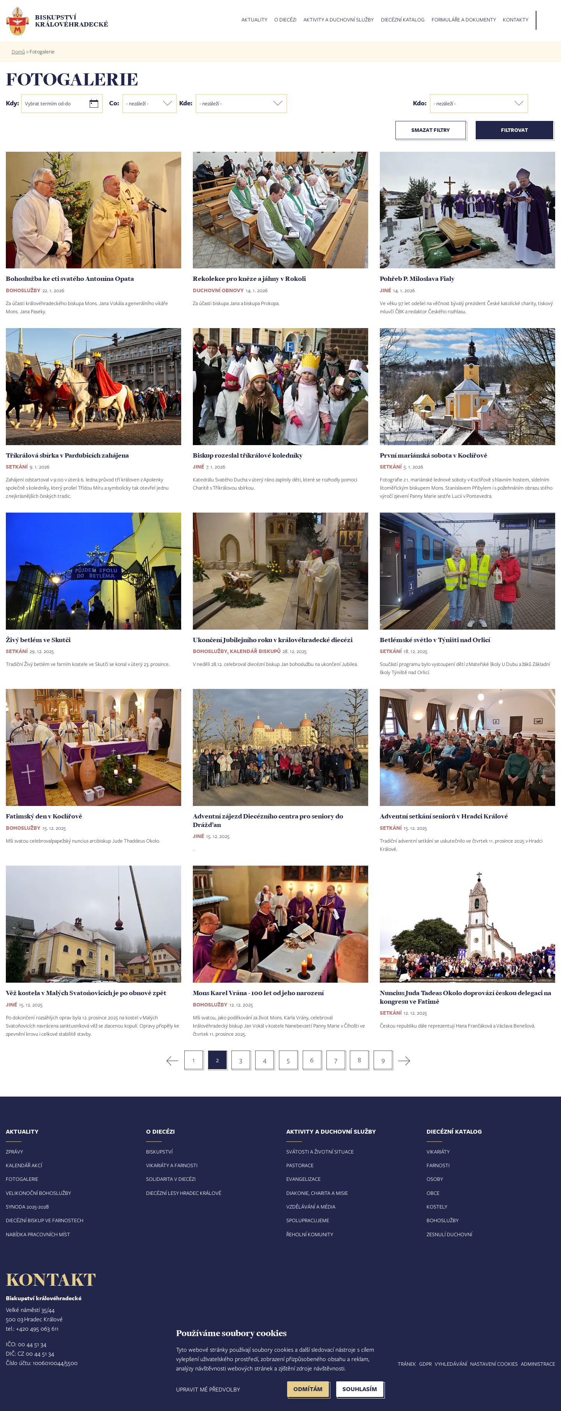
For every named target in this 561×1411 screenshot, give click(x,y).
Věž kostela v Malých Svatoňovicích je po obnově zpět (86, 992)
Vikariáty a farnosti (172, 1165)
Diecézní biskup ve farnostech (44, 1220)
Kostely (437, 1206)
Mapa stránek (398, 1363)
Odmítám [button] (308, 1389)
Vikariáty (438, 1151)
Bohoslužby (443, 1220)
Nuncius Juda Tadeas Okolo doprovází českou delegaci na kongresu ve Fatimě (465, 997)
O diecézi (285, 20)
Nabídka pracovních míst (38, 1234)
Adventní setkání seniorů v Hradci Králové (444, 816)
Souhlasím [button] (359, 1389)
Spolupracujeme (307, 1220)
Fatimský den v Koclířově (44, 816)
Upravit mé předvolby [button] (208, 1389)
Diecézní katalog (403, 20)
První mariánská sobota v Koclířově (433, 455)
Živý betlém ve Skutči (38, 639)
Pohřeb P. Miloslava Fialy (417, 278)
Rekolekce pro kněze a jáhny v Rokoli (249, 278)
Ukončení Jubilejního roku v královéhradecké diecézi (273, 639)
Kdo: (420, 102)
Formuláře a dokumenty (464, 20)
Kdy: (12, 102)
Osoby (435, 1178)
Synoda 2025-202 (26, 1206)
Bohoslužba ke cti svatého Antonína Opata (70, 278)
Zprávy (14, 1151)
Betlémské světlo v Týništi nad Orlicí (435, 639)
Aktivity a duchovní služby (338, 20)
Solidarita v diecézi (171, 1178)
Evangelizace (303, 1178)
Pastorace (300, 1165)
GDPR (425, 1363)
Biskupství (159, 1151)
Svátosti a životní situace (320, 1151)
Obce (433, 1192)
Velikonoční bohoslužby (38, 1192)
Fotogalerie (22, 1178)
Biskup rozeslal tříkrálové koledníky (248, 455)
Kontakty (515, 20)
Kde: (185, 102)
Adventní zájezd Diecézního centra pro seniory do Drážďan (268, 820)
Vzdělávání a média (310, 1206)
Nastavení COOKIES (494, 1363)
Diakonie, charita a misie (317, 1192)
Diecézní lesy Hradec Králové (183, 1192)
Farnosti (438, 1165)
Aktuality (254, 20)
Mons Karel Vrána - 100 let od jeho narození (258, 992)
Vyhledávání (451, 1363)
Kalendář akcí (24, 1165)
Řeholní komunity (309, 1234)
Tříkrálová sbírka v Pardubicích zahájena (67, 455)
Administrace (538, 1363)
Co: (114, 102)
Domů (18, 51)
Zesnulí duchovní (449, 1234)
